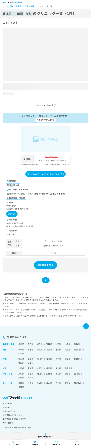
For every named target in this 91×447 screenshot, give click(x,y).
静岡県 (77, 359)
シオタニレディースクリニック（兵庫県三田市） (45, 115)
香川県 (77, 373)
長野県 (58, 359)
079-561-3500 (12, 234)
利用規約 (6, 407)
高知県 (30, 377)
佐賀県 (30, 383)
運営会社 (7, 403)
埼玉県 (49, 349)
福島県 (77, 344)
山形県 (67, 344)
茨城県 (21, 349)
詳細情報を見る (45, 265)
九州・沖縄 (7, 383)
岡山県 (40, 373)
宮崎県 (67, 383)
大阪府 (40, 368)
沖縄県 (21, 387)
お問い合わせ (8, 422)
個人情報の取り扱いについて (14, 419)
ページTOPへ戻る (86, 326)
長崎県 (40, 383)
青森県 (30, 344)
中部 (5, 359)
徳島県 (67, 373)
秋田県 (58, 344)
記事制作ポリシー (10, 411)
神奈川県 (78, 349)
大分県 (58, 383)
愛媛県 (21, 377)
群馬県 (40, 349)
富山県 (30, 359)
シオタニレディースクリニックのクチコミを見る (45, 174)
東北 (12, 344)
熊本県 (49, 383)
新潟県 (21, 359)
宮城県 (49, 344)
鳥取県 (21, 373)
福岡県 (21, 383)
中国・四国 (7, 373)
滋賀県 (21, 368)
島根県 (30, 373)
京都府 (30, 368)
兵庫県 (49, 368)
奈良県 (58, 368)
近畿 (5, 368)
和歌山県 (68, 368)
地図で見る (12, 214)
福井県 (49, 359)
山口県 (58, 373)
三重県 (30, 362)
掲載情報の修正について (12, 415)
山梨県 (21, 353)
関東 (5, 349)
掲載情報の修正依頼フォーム (40, 315)
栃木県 (30, 349)
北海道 (6, 344)
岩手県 (40, 344)
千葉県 (58, 349)
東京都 (67, 349)
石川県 (40, 359)
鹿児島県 (78, 383)
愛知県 (21, 362)
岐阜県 (67, 359)
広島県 (49, 373)
